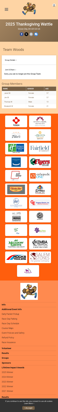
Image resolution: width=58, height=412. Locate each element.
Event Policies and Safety (13, 333)
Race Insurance (9, 342)
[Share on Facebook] (21, 34)
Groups (5, 358)
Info (4, 304)
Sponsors (6, 363)
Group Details (10, 60)
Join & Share (10, 70)
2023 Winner (7, 382)
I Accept (28, 408)
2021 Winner (7, 391)
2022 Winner (7, 386)
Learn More (28, 404)
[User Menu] (54, 5)
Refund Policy (8, 337)
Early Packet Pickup (10, 314)
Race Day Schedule (10, 323)
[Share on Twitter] (26, 34)
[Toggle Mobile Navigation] (6, 9)
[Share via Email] (31, 34)
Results (5, 353)
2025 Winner (7, 372)
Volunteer (6, 348)
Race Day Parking (9, 319)
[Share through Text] (36, 34)
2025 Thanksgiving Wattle (29, 24)
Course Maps (7, 328)
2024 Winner (7, 377)
